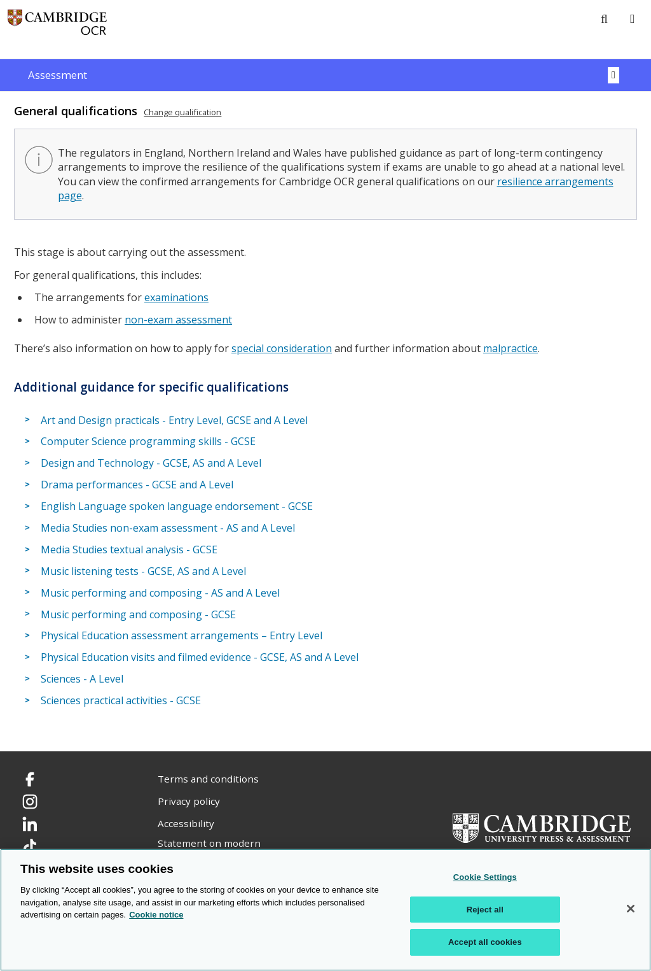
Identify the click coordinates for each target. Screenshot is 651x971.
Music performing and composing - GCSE (138, 614)
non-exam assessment (178, 320)
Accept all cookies (485, 942)
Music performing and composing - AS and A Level (160, 592)
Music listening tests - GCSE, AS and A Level (143, 571)
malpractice (510, 348)
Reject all (485, 909)
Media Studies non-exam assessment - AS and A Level (168, 527)
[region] (325, 910)
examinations (176, 297)
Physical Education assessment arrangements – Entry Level (181, 636)
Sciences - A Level (82, 678)
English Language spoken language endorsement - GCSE (177, 506)
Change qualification (182, 112)
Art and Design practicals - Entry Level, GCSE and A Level (174, 420)
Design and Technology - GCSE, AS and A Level (151, 463)
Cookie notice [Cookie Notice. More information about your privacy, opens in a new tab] (156, 914)
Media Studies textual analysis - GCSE (129, 549)
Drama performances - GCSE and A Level (137, 484)
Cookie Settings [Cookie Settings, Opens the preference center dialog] (485, 877)
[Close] (631, 909)
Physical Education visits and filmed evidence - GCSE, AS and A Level (200, 657)
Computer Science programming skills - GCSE (148, 441)
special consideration (281, 348)
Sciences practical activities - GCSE (121, 700)
